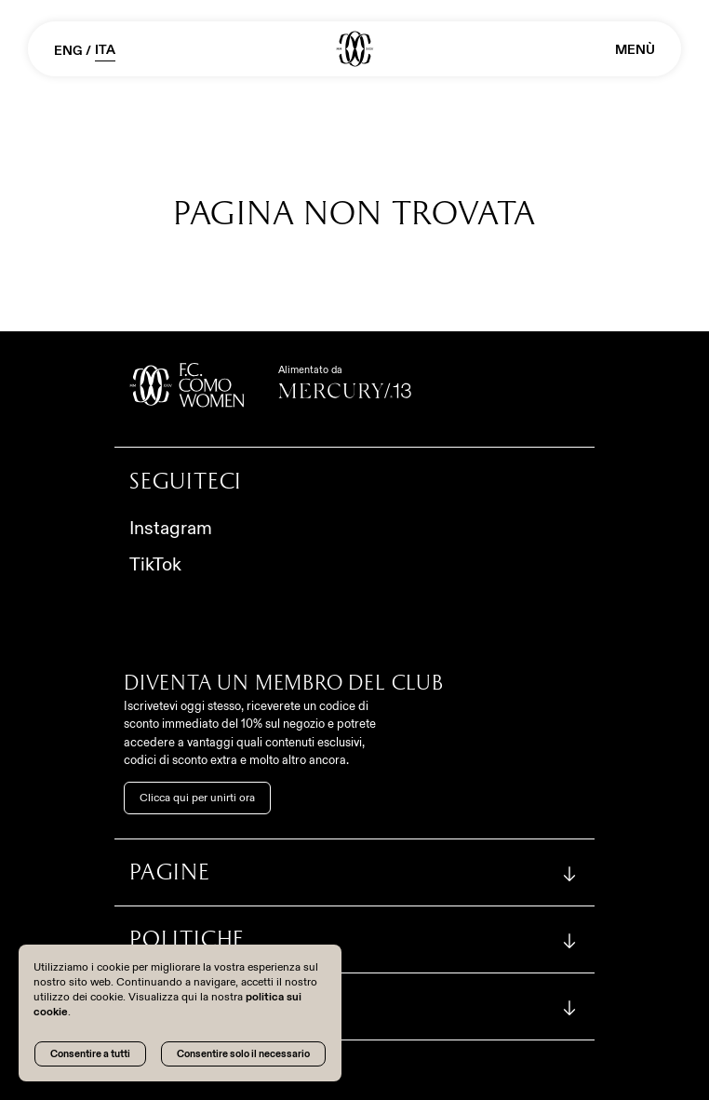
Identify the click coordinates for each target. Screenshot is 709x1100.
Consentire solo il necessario (243, 1053)
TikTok (155, 564)
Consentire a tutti (90, 1053)
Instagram (170, 528)
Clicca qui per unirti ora (197, 797)
